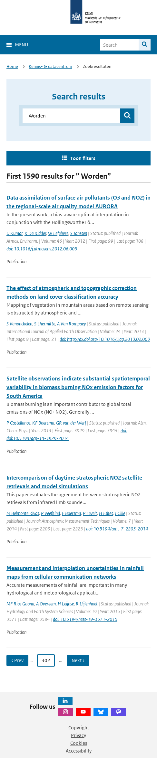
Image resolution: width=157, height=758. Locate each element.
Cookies (78, 743)
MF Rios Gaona (20, 604)
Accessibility (79, 751)
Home (12, 66)
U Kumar (14, 233)
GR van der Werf (71, 423)
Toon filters (82, 158)
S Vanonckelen (19, 324)
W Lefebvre (58, 233)
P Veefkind (50, 513)
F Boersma (71, 513)
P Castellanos (18, 423)
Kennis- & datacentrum (50, 66)
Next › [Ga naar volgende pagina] (78, 660)
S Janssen (78, 233)
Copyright (78, 728)
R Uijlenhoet (87, 604)
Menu (21, 45)
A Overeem (46, 604)
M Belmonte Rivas (22, 513)
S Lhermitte (44, 324)
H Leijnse (66, 604)
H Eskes (106, 513)
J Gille (120, 513)
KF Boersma (43, 423)
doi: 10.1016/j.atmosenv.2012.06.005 (41, 249)
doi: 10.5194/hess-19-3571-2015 (85, 619)
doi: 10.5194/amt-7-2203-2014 (117, 529)
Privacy (78, 735)
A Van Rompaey (71, 324)
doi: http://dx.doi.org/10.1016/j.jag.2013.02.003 (105, 339)
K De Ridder (35, 233)
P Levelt (90, 513)
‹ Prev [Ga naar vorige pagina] (17, 660)
